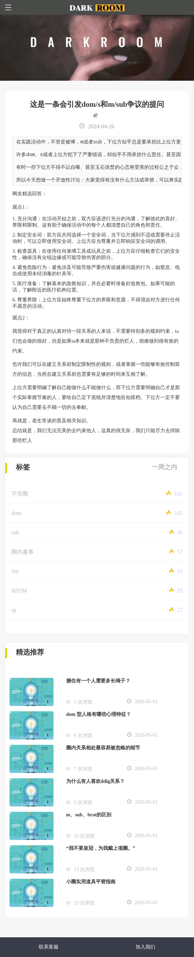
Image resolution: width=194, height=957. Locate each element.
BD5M (19, 593)
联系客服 (48, 947)
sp (13, 612)
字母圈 (19, 496)
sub (15, 535)
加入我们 (145, 947)
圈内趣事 (22, 554)
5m (14, 574)
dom (16, 516)
